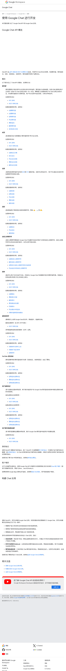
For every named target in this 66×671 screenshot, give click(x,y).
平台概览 (4, 665)
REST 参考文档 (13, 103)
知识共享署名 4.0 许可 (28, 596)
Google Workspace (11, 13)
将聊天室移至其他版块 (16, 312)
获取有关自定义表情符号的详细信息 (20, 265)
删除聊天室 (12, 126)
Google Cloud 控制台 (28, 668)
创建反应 (11, 227)
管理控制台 (26, 663)
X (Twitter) (48, 668)
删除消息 (11, 203)
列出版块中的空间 (14, 309)
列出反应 (11, 230)
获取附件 (11, 353)
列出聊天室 (12, 120)
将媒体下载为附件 (14, 350)
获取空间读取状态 (14, 376)
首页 (3, 13)
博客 (46, 663)
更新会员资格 (13, 162)
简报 (46, 666)
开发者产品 (5, 668)
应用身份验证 (12, 452)
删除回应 (11, 233)
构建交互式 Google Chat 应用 (14, 569)
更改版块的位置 (14, 303)
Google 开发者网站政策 (19, 597)
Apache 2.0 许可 (55, 596)
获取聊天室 (12, 116)
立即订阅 (56, 587)
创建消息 (11, 191)
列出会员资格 (13, 159)
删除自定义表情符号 (15, 262)
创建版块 (11, 294)
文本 (23, 172)
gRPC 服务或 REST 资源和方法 (18, 72)
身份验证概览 (31, 458)
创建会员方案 (13, 153)
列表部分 (11, 306)
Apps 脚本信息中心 (28, 666)
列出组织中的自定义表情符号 (18, 268)
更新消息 (11, 200)
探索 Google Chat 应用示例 (14, 566)
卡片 (27, 172)
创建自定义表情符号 (15, 259)
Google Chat (7, 7)
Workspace (17, 2)
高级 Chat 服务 (35, 472)
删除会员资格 (13, 165)
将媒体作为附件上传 (15, 346)
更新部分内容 (13, 297)
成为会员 (11, 156)
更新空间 (11, 123)
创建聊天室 (12, 110)
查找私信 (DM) (13, 129)
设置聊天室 (12, 113)
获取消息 (11, 194)
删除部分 (11, 300)
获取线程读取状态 (14, 383)
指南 (28, 13)
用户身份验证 (43, 450)
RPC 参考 (12, 100)
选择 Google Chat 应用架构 (35, 555)
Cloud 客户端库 (55, 466)
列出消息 (11, 197)
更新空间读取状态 (14, 379)
